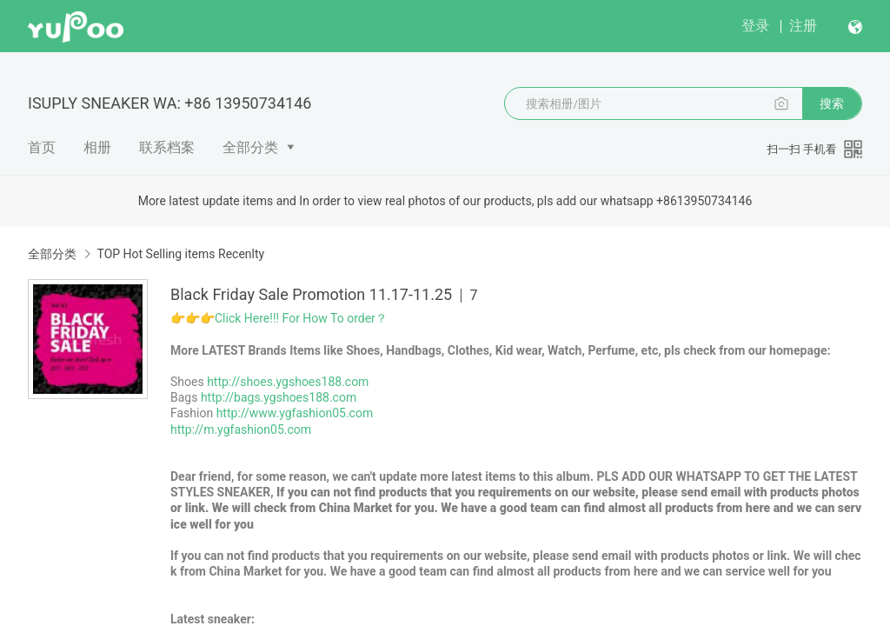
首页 (42, 147)
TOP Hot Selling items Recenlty (180, 254)
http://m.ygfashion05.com (240, 429)
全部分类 (250, 147)
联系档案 (167, 147)
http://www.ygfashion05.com (295, 413)
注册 (803, 25)
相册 (97, 147)
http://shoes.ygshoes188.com (288, 382)
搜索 (832, 103)
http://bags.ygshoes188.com (278, 397)
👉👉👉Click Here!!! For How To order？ (279, 318)
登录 (755, 25)
